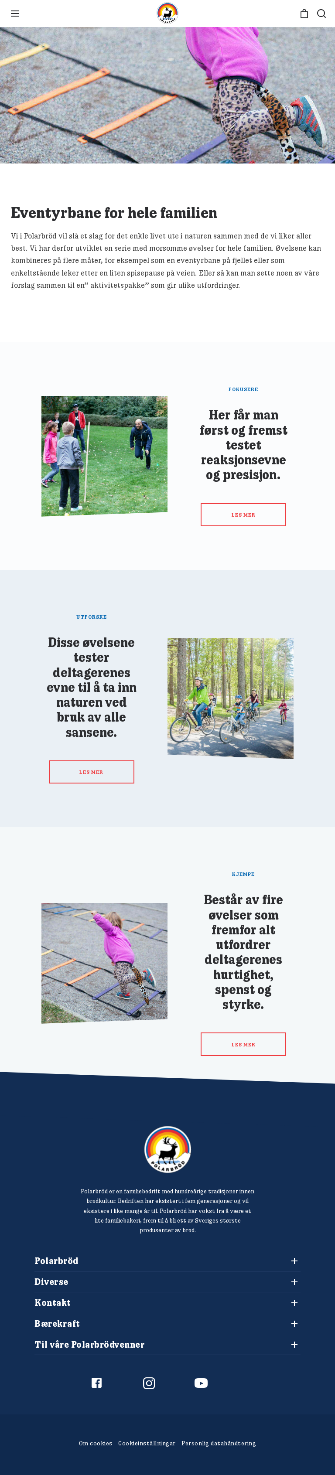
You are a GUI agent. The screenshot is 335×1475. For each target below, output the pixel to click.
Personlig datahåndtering (218, 1443)
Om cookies (96, 1443)
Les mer (244, 514)
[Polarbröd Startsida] (167, 1149)
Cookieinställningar (147, 1443)
